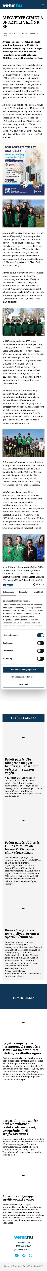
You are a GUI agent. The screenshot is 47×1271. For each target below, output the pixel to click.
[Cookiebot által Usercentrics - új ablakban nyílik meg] (33, 585)
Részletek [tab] (23, 592)
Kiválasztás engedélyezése (24, 677)
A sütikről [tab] (38, 592)
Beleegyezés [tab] (8, 592)
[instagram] (30, 1255)
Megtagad (23, 684)
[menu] (43, 5)
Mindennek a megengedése (23, 669)
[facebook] (23, 1255)
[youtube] (17, 1255)
